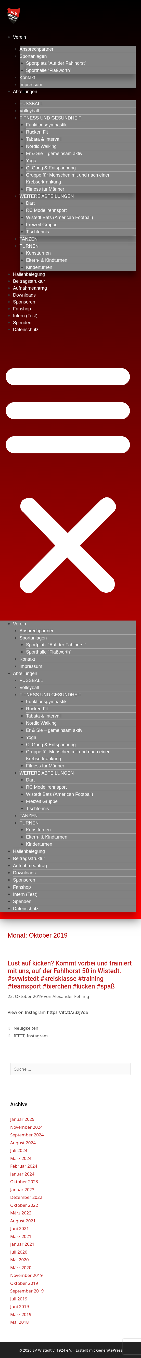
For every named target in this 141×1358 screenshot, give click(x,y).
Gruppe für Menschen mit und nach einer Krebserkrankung (67, 178)
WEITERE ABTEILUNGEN (47, 196)
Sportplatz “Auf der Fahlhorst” (56, 63)
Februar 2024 (23, 1166)
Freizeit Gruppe (42, 224)
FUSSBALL (31, 103)
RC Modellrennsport (46, 210)
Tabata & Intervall (43, 139)
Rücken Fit (37, 132)
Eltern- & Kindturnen (46, 260)
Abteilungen (25, 91)
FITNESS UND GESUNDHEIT (51, 118)
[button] (68, 477)
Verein (19, 37)
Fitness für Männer (45, 189)
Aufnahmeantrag (30, 288)
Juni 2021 (19, 1228)
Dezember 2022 (26, 1197)
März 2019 (20, 1314)
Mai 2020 (19, 1260)
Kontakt (27, 77)
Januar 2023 (22, 1189)
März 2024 (20, 1158)
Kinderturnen (39, 267)
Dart (30, 203)
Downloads (24, 295)
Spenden (22, 322)
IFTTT (19, 1036)
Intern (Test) (25, 315)
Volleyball (29, 110)
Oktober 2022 (24, 1205)
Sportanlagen (33, 56)
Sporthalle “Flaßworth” (48, 70)
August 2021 (23, 1221)
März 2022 (20, 1213)
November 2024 (26, 1127)
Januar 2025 (22, 1119)
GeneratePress (109, 1350)
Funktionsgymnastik (46, 124)
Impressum (31, 84)
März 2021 (20, 1236)
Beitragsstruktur (29, 281)
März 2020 (20, 1267)
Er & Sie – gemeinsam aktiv (54, 153)
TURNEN (29, 246)
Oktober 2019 (24, 1283)
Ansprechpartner (37, 49)
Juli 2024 (18, 1150)
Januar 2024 (22, 1174)
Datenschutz (26, 329)
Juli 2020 (18, 1252)
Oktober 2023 (24, 1182)
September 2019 (27, 1291)
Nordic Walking (41, 146)
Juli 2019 (18, 1299)
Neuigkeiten (26, 1028)
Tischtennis (37, 231)
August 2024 (23, 1143)
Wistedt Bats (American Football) (59, 217)
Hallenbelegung (29, 274)
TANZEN (29, 239)
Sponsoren (24, 302)
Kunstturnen (38, 253)
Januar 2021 (22, 1244)
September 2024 (27, 1135)
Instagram (37, 1036)
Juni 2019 (19, 1306)
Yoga (31, 160)
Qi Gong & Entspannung (51, 167)
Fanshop (22, 308)
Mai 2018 (19, 1322)
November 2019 (26, 1275)
